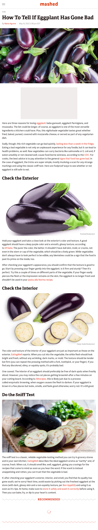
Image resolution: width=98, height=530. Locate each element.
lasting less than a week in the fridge (75, 143)
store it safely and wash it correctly (61, 488)
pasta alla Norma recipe (40, 279)
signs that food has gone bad (74, 158)
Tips (4, 12)
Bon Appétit (69, 485)
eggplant (41, 123)
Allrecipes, (41, 378)
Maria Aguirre (10, 23)
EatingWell (16, 354)
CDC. (87, 154)
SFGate (8, 248)
